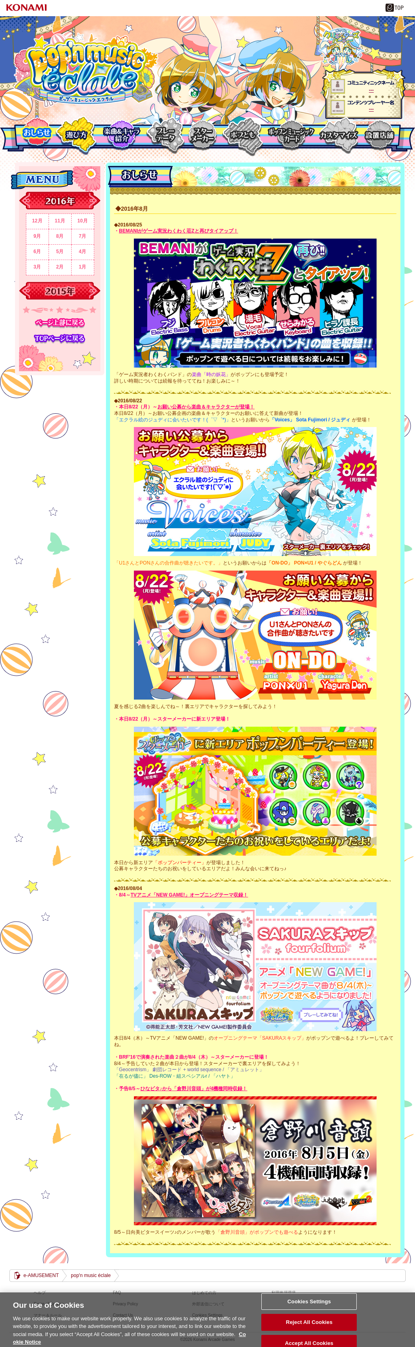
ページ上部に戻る (60, 323)
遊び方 (76, 135)
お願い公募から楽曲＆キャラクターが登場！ (205, 407)
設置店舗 (378, 135)
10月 (82, 221)
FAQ (117, 1292)
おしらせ (37, 135)
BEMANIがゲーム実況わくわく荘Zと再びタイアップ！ (178, 231)
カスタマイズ (338, 135)
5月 (60, 251)
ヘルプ (40, 1292)
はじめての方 (204, 1292)
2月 (60, 267)
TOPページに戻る (60, 339)
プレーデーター (165, 135)
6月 (37, 251)
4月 (83, 251)
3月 (37, 267)
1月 (83, 267)
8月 (60, 236)
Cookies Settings (309, 1306)
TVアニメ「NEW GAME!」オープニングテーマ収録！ (189, 895)
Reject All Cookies (309, 1327)
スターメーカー (203, 135)
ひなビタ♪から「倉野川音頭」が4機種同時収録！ (194, 1088)
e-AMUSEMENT (41, 1275)
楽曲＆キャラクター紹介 (121, 135)
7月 (83, 236)
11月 (60, 221)
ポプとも (242, 135)
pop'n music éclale (86, 70)
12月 (37, 221)
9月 (37, 236)
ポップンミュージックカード (290, 135)
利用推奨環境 (283, 1292)
